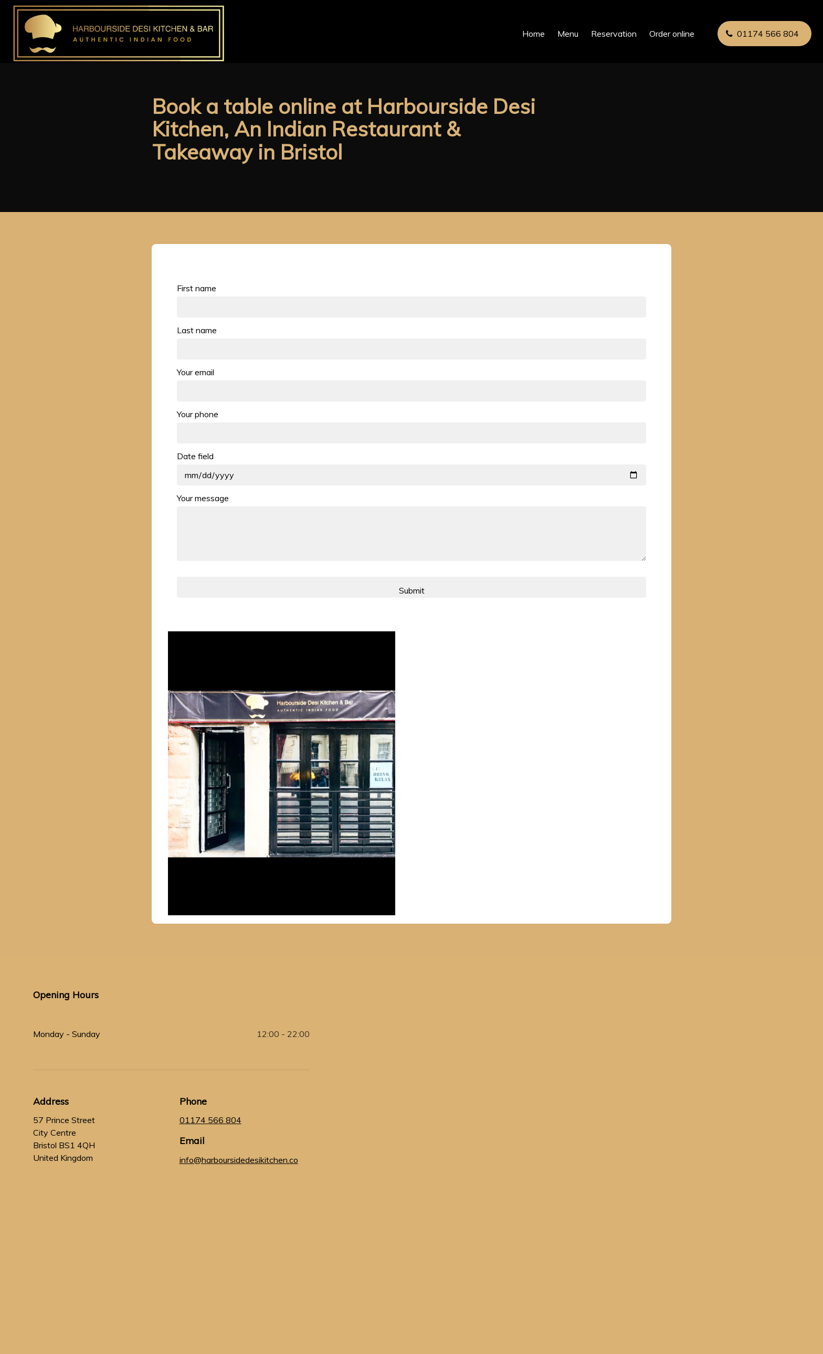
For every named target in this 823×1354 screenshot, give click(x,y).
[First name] (411, 307)
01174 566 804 (210, 1120)
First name (196, 288)
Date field (195, 456)
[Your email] (411, 390)
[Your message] (411, 533)
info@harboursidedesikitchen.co (239, 1160)
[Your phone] (411, 432)
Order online (666, 33)
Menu (562, 33)
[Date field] (411, 474)
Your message (203, 498)
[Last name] (411, 348)
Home (528, 33)
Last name (197, 330)
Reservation (608, 33)
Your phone (197, 414)
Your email (195, 372)
